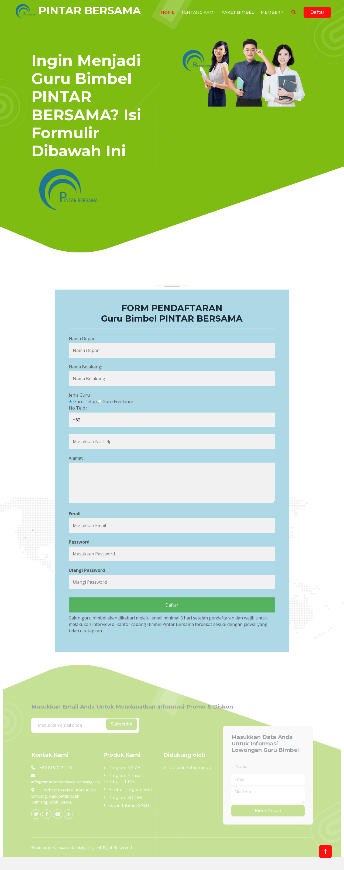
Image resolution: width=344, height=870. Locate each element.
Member (270, 12)
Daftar (317, 12)
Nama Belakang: (85, 367)
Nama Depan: (82, 338)
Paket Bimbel (238, 12)
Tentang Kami (198, 12)
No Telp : (78, 408)
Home (167, 12)
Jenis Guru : (80, 395)
